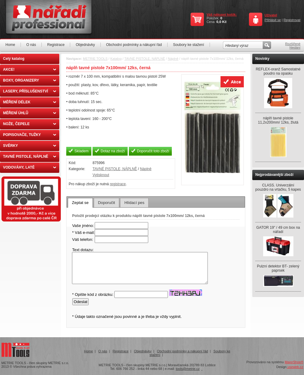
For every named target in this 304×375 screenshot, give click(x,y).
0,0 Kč (221, 22)
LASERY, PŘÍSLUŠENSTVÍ (29, 91)
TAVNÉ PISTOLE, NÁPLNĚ (29, 156)
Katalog (116, 58)
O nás (31, 45)
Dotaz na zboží (113, 151)
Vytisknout (101, 175)
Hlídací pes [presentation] (134, 202)
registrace (118, 184)
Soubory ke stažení (188, 45)
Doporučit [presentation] (106, 202)
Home (10, 45)
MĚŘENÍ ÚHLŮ (29, 113)
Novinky (262, 59)
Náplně (173, 58)
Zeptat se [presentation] (80, 202)
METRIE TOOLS (95, 58)
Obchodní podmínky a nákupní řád (134, 45)
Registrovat (291, 20)
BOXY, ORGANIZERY (29, 80)
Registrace (55, 45)
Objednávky (85, 45)
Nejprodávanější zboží (274, 175)
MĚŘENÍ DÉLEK (29, 102)
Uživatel (271, 15)
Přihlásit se (273, 20)
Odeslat (80, 301)
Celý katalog (14, 59)
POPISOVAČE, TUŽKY (29, 135)
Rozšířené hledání (292, 45)
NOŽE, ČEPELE (29, 124)
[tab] (80, 203)
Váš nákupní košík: (222, 14)
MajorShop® (294, 362)
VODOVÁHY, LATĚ (29, 167)
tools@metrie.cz (188, 368)
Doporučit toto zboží (153, 151)
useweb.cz (294, 367)
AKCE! (29, 69)
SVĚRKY (29, 146)
